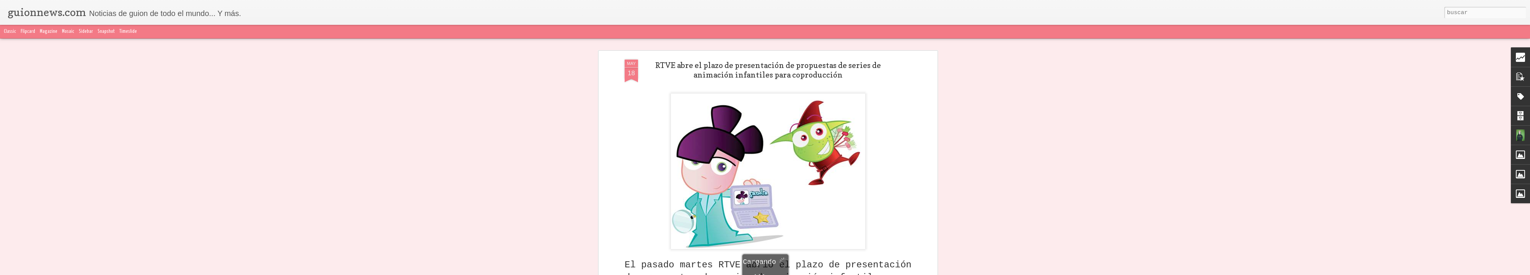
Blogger (917, 270)
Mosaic (68, 31)
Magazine (48, 31)
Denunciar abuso (945, 270)
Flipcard (28, 31)
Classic (10, 31)
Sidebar (86, 31)
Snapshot (106, 31)
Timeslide (128, 31)
